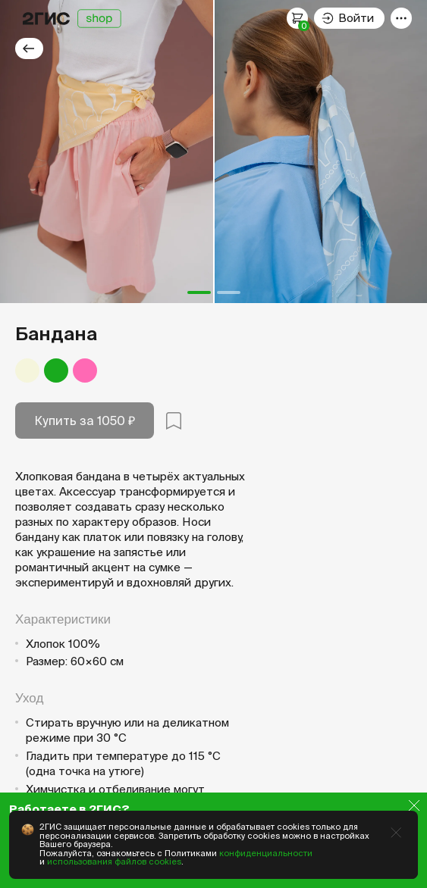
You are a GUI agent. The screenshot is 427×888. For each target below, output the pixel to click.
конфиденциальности (265, 853)
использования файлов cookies (114, 861)
